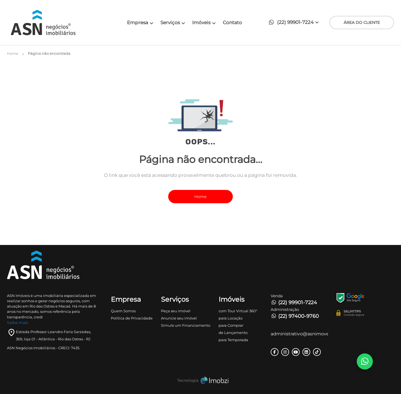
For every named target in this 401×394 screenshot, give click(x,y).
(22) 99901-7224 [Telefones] (294, 302)
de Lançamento (233, 332)
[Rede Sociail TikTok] (316, 352)
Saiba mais (17, 322)
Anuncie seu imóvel (179, 318)
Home (200, 196)
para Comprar (231, 325)
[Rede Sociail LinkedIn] (306, 352)
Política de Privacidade (132, 318)
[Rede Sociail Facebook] (274, 352)
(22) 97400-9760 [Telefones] (295, 316)
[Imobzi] (200, 380)
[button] (295, 22)
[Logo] (55, 22)
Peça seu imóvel (175, 311)
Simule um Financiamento (185, 325)
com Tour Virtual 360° (238, 311)
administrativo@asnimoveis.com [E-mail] (299, 333)
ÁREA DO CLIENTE (362, 22)
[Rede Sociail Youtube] (295, 352)
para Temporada (233, 340)
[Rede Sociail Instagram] (285, 352)
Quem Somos (123, 311)
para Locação (231, 318)
